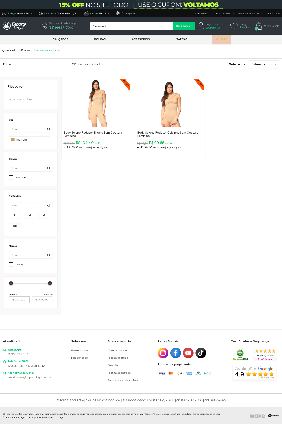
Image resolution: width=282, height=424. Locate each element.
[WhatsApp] (58, 26)
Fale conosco (79, 357)
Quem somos (79, 350)
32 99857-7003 (18, 354)
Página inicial (7, 50)
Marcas (177, 39)
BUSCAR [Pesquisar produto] (184, 26)
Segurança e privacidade (123, 380)
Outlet (218, 39)
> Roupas (24, 50)
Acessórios (138, 39)
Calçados (60, 39)
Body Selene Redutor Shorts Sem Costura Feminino (92, 134)
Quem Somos (201, 13)
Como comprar (117, 350)
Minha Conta (273, 13)
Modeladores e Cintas (47, 50)
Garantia (113, 365)
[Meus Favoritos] (239, 26)
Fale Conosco (223, 13)
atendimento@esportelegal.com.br (30, 377)
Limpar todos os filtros (20, 99)
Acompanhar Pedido (248, 13)
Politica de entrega (119, 373)
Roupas (98, 39)
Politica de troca (118, 357)
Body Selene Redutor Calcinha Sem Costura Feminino (167, 134)
